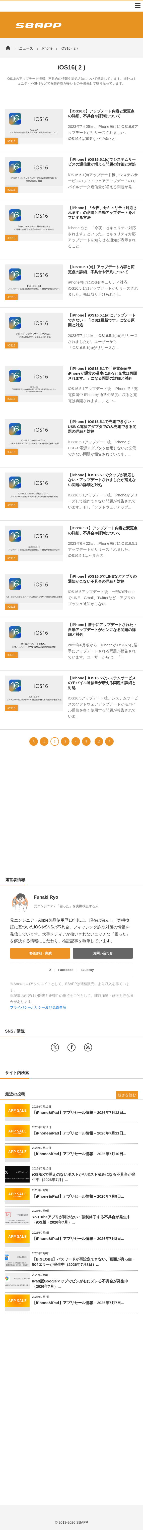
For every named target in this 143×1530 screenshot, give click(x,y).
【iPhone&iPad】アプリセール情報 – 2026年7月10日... (79, 1154)
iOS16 (11, 141)
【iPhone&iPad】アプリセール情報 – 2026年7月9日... (78, 1196)
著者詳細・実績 (40, 953)
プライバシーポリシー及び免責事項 (38, 1007)
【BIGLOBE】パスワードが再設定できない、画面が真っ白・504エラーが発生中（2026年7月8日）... (84, 1262)
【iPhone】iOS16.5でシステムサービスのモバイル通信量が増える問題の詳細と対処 (102, 683)
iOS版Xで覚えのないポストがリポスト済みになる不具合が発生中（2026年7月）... (83, 1177)
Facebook (66, 970)
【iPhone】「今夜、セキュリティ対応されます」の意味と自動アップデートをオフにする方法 (102, 213)
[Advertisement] (71, 816)
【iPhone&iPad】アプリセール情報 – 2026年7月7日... (78, 1303)
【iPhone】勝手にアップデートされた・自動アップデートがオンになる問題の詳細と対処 (102, 629)
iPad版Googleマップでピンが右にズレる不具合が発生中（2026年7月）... (80, 1283)
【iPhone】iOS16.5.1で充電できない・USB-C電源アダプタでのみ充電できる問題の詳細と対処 (102, 426)
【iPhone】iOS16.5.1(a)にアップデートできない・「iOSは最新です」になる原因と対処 (102, 320)
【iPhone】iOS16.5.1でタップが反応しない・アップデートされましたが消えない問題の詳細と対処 (102, 480)
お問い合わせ (103, 953)
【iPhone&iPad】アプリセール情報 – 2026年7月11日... (79, 1133)
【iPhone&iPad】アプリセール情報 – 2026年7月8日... (78, 1238)
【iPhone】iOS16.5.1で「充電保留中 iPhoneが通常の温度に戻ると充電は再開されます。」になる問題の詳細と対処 (102, 373)
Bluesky (87, 970)
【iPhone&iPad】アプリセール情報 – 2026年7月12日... (79, 1112)
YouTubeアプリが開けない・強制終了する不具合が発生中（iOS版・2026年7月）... (81, 1219)
